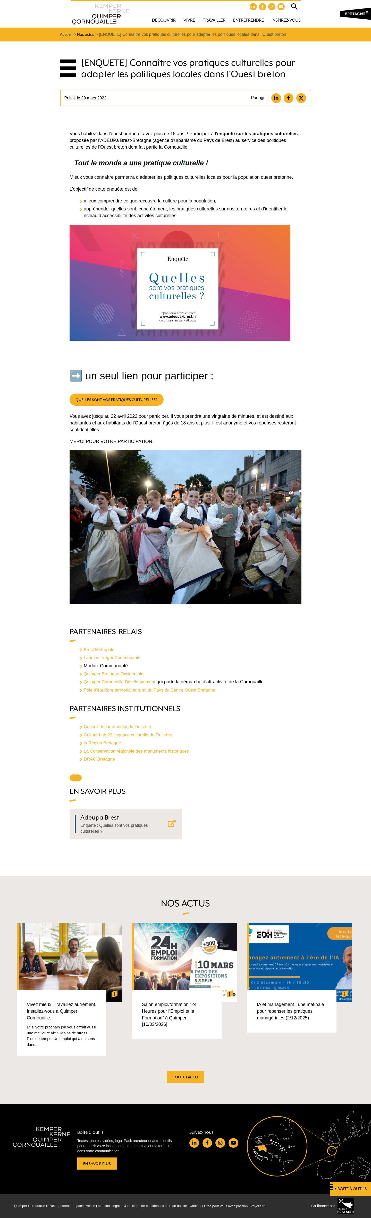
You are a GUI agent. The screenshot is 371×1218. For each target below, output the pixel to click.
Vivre (189, 20)
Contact (207, 1206)
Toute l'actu (185, 1078)
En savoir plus (98, 1163)
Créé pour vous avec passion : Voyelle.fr (249, 1206)
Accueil (66, 35)
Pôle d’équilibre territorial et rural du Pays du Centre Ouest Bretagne (154, 691)
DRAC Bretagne (100, 759)
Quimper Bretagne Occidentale (115, 675)
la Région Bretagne (104, 743)
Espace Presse (88, 1206)
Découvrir (164, 20)
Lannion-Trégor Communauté (114, 659)
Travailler (214, 20)
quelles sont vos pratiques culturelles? (119, 401)
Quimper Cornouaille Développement (122, 683)
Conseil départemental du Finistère (120, 727)
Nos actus (87, 35)
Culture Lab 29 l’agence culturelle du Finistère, (131, 735)
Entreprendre (248, 20)
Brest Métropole (100, 651)
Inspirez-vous (286, 20)
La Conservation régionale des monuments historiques (140, 751)
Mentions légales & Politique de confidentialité (140, 1206)
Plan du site (189, 1206)
